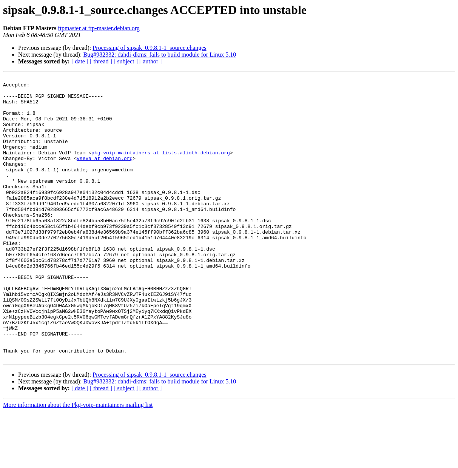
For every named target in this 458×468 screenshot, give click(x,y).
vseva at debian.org (105, 175)
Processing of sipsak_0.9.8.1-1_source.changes (149, 48)
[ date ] (79, 61)
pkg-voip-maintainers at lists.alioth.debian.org (160, 168)
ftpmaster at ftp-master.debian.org (99, 28)
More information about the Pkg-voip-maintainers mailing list (78, 461)
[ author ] (150, 61)
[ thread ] (101, 61)
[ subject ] (126, 61)
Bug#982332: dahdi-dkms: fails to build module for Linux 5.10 (159, 54)
